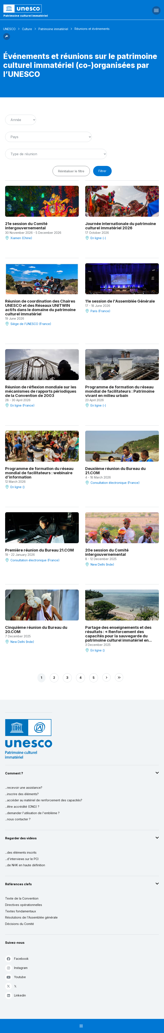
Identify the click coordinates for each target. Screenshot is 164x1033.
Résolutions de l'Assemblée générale (31, 917)
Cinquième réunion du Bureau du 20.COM (36, 629)
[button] (6, 39)
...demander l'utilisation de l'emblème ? (32, 813)
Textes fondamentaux (20, 911)
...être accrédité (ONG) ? (22, 806)
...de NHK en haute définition (25, 865)
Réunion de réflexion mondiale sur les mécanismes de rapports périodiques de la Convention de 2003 (40, 391)
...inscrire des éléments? (22, 794)
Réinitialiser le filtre (71, 171)
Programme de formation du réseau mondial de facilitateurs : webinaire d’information (39, 472)
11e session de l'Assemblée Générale (120, 301)
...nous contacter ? (18, 819)
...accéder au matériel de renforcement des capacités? (43, 800)
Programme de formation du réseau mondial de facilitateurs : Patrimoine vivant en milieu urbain (119, 391)
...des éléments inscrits (21, 852)
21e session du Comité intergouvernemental (26, 225)
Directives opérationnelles (23, 905)
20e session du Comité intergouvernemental (107, 552)
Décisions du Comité (19, 924)
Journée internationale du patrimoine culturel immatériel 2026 (120, 225)
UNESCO (9, 29)
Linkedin (15, 995)
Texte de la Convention (21, 898)
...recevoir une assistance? (23, 787)
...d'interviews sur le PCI (21, 859)
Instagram (16, 967)
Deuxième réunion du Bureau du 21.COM (115, 470)
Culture (27, 29)
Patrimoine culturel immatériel (25, 15)
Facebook (17, 958)
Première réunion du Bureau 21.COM (39, 550)
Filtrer (102, 171)
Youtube (15, 977)
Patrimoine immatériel (53, 29)
